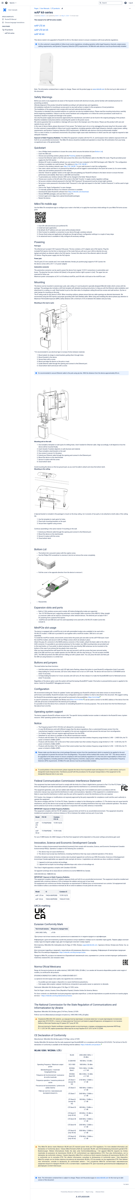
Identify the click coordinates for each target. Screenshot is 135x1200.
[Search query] (110, 3)
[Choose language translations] (15, 22)
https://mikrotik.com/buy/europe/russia (72, 952)
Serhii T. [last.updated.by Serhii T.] (57, 15)
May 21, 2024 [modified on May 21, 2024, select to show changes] (65, 15)
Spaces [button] (12, 3)
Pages (36, 8)
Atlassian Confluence (74, 1192)
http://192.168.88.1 (81, 164)
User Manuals (44, 8)
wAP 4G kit (39, 34)
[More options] (130, 8)
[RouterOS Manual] (15, 19)
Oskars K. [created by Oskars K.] (43, 15)
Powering (72, 156)
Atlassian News (100, 1192)
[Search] (100, 3)
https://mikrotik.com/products (91, 1044)
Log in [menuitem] (131, 3)
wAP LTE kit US (41, 30)
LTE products (55, 8)
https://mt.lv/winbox (77, 699)
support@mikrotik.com (89, 945)
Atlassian (82, 1196)
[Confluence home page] (6, 3)
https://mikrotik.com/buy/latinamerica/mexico (56, 996)
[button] (2, 3)
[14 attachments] (62, 8)
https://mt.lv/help (94, 697)
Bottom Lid (98, 151)
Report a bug (89, 1192)
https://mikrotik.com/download (78, 192)
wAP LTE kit (39, 25)
